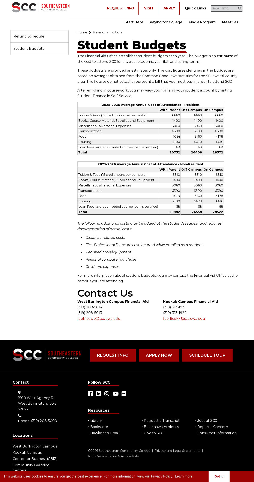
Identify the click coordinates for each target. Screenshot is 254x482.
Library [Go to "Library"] (96, 420)
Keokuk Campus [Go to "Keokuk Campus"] (27, 452)
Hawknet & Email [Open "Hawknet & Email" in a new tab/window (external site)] (105, 433)
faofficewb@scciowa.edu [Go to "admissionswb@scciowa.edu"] (98, 319)
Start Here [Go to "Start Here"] (134, 22)
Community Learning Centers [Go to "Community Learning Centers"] (31, 467)
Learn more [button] (183, 476)
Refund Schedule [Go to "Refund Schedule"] (29, 36)
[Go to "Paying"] (99, 32)
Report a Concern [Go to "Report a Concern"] (212, 427)
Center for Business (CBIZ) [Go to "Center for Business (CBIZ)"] (35, 458)
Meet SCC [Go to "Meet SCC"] (231, 22)
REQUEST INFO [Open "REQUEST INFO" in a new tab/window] (120, 8)
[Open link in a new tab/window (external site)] (90, 393)
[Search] (239, 8)
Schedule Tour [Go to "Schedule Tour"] (204, 355)
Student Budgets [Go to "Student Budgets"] (29, 49)
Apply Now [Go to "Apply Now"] (157, 355)
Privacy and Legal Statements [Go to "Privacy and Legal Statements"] (177, 450)
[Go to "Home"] (82, 32)
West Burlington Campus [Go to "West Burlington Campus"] (34, 446)
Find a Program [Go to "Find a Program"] (202, 22)
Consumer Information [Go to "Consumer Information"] (217, 433)
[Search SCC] (226, 8)
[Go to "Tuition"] (116, 32)
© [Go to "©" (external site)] (89, 450)
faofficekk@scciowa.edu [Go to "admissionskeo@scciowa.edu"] (184, 319)
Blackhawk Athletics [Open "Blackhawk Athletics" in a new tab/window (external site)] (161, 427)
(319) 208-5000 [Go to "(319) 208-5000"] (44, 420)
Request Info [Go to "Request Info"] (112, 355)
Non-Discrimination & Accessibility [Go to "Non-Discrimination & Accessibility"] (113, 456)
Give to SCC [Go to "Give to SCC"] (153, 433)
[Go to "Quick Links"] (195, 8)
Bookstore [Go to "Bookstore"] (99, 427)
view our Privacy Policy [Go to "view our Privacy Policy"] (154, 476)
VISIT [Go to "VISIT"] (149, 8)
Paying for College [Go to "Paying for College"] (166, 22)
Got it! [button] (219, 476)
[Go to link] (40, 7)
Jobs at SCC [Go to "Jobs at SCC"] (207, 420)
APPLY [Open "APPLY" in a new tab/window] (169, 8)
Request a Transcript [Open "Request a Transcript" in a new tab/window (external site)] (162, 420)
